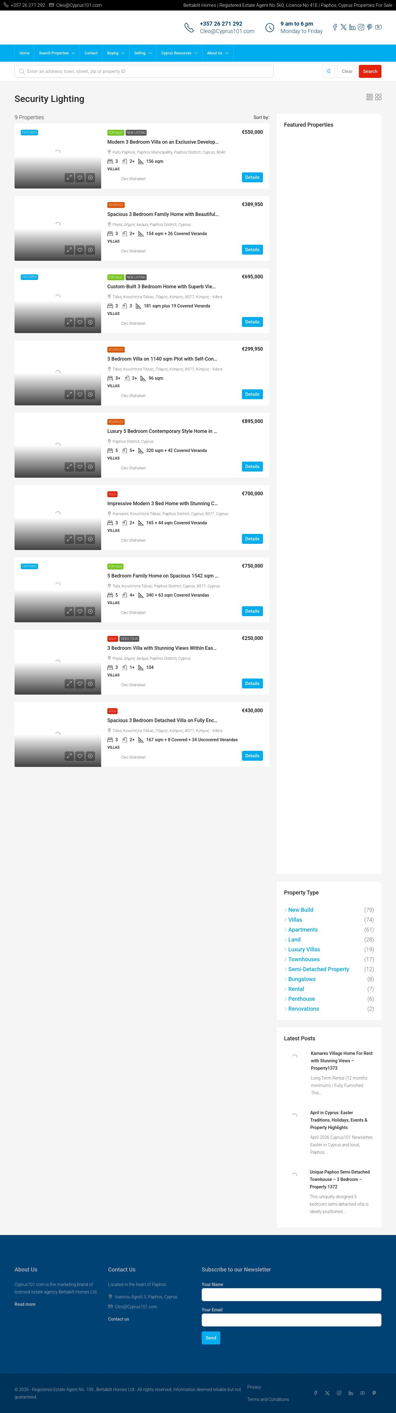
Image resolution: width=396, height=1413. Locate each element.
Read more (25, 1304)
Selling (139, 53)
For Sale (116, 132)
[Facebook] (316, 1393)
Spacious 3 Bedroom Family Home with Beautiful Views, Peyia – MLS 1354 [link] (189, 214)
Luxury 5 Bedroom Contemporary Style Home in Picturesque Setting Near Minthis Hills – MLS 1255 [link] (216, 431)
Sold (112, 494)
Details (252, 177)
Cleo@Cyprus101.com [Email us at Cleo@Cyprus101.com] (136, 1306)
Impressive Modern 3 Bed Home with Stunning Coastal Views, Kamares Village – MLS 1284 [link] (208, 503)
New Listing (136, 132)
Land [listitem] (292, 939)
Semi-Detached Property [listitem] (316, 969)
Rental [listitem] (294, 989)
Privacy (254, 1387)
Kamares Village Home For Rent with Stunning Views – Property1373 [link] (341, 1061)
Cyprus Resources (176, 53)
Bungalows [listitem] (300, 979)
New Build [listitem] (298, 910)
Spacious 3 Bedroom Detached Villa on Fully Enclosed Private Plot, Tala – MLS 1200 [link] (200, 720)
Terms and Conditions (268, 1399)
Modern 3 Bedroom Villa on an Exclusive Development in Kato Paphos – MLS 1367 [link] (198, 142)
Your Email (212, 1309)
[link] (58, 156)
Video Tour (129, 639)
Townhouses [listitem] (302, 959)
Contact (90, 53)
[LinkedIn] (352, 1393)
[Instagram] (340, 1393)
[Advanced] (328, 71)
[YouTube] (363, 1393)
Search (370, 71)
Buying (112, 53)
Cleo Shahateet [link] (133, 179)
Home (24, 53)
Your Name (212, 1284)
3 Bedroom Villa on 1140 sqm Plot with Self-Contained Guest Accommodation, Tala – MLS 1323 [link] (213, 359)
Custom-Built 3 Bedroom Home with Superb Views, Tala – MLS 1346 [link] (182, 287)
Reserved (116, 205)
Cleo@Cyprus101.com (227, 31)
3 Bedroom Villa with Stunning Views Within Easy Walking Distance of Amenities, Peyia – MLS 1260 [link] (217, 648)
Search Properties (54, 53)
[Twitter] (328, 1393)
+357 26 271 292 (221, 23)
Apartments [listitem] (301, 929)
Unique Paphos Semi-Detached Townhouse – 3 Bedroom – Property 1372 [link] (340, 1179)
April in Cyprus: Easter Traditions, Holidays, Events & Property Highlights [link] (339, 1120)
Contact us (118, 1319)
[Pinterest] (375, 1393)
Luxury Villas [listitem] (302, 949)
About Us (214, 53)
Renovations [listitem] (301, 1008)
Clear (347, 71)
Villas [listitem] (293, 919)
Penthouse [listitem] (299, 999)
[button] (370, 97)
